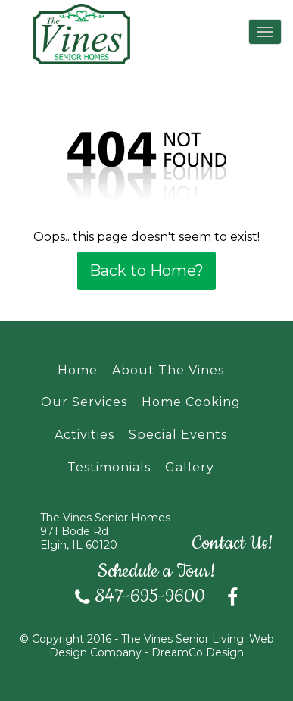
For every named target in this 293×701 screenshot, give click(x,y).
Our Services (84, 402)
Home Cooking (191, 402)
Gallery (189, 467)
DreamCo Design (197, 652)
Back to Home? (146, 270)
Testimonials (109, 467)
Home (78, 370)
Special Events (178, 434)
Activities (84, 434)
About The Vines (168, 370)
